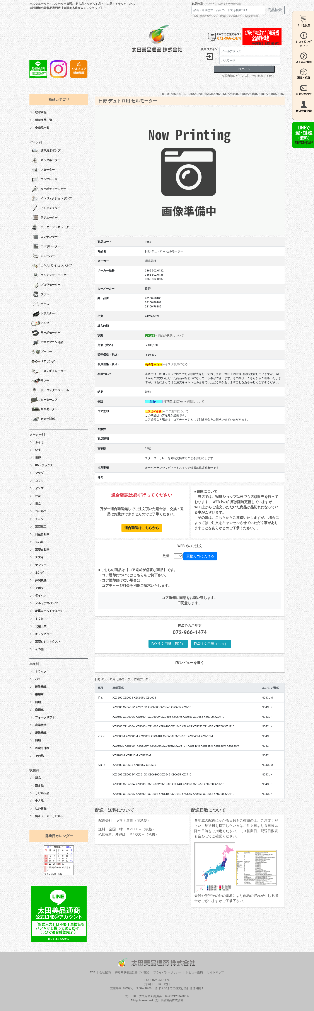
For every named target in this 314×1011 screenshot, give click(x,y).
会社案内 (105, 972)
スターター (43, 170)
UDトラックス (44, 465)
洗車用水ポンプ (45, 151)
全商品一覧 (42, 127)
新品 (38, 777)
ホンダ (39, 572)
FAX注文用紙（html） (211, 644)
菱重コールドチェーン (49, 610)
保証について (195, 401)
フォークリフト (45, 717)
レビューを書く (190, 663)
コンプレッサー (45, 179)
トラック (40, 671)
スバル (39, 542)
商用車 (39, 709)
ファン (40, 295)
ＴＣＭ (39, 618)
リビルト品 (42, 793)
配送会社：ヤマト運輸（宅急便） (124, 820)
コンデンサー (44, 237)
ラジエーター (44, 218)
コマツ (39, 480)
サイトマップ (215, 972)
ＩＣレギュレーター (48, 371)
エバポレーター (45, 247)
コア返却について (177, 411)
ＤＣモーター (44, 410)
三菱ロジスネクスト (48, 641)
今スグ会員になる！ (178, 364)
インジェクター (45, 208)
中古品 (39, 800)
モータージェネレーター (51, 227)
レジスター (43, 314)
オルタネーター (45, 160)
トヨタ (39, 519)
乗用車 (39, 694)
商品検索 (197, 3)
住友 (38, 496)
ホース (40, 304)
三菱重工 (40, 526)
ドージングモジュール (50, 390)
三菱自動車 (42, 549)
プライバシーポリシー (167, 972)
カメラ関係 (43, 419)
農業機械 (40, 732)
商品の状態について (171, 335)
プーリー (41, 352)
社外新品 (40, 808)
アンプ (40, 323)
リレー (40, 381)
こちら (138, 575)
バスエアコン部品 (47, 342)
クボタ (39, 588)
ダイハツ (40, 595)
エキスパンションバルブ (51, 266)
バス (38, 679)
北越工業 (40, 626)
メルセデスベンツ (46, 603)
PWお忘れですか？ (263, 75)
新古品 (39, 785)
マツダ (39, 473)
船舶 (38, 702)
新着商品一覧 (43, 120)
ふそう (39, 442)
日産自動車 (42, 534)
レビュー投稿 (194, 972)
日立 (38, 503)
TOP (92, 972)
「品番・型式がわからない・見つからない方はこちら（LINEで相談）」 (226, 16)
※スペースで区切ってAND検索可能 (223, 3)
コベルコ (40, 511)
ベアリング (43, 362)
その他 (39, 649)
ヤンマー (40, 488)
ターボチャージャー (48, 189)
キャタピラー (43, 634)
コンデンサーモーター (50, 275)
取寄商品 (40, 112)
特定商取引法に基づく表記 (132, 972)
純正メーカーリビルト (49, 816)
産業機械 (40, 725)
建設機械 (40, 686)
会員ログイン (209, 49)
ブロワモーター (45, 285)
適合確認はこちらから (141, 528)
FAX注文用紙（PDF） (168, 644)
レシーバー (43, 256)
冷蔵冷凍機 (42, 748)
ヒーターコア (44, 400)
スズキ (39, 557)
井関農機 (40, 580)
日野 (38, 457)
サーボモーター (45, 333)
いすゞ (39, 449)
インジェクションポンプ (51, 199)
